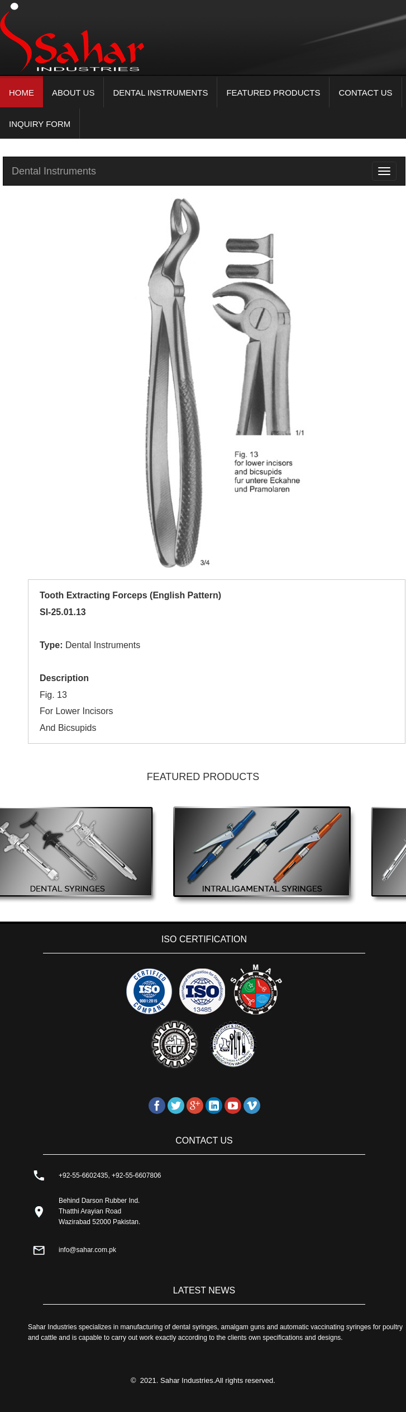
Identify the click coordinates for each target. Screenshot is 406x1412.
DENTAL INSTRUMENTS (160, 92)
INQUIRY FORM (39, 124)
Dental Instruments (54, 171)
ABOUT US (73, 92)
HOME (21, 92)
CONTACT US (365, 92)
